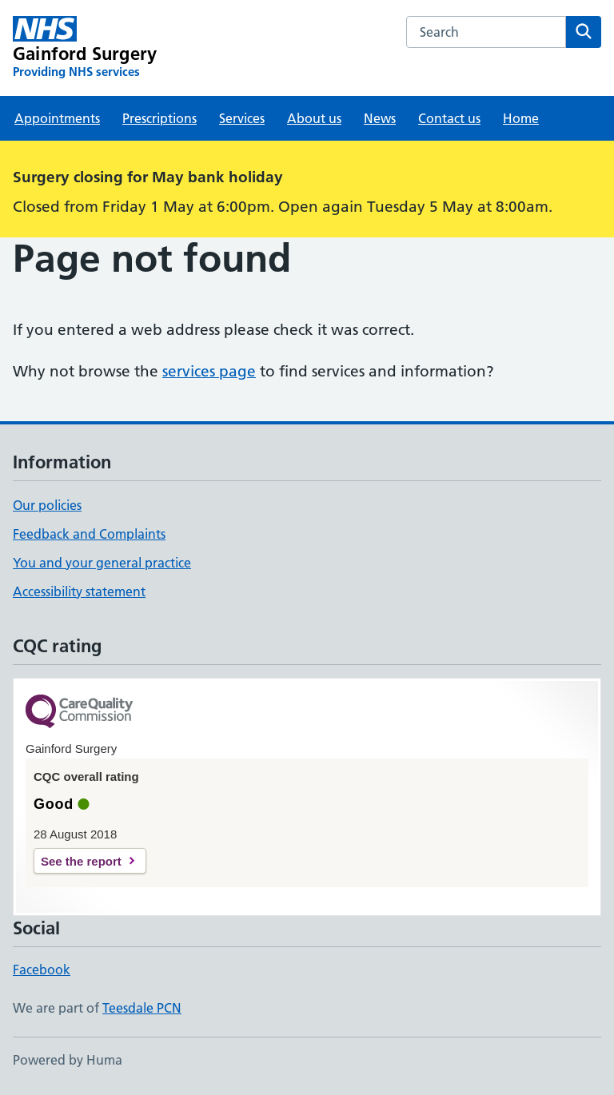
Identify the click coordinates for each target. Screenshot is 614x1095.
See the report (81, 861)
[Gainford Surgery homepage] (85, 48)
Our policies (47, 505)
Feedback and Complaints (89, 534)
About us (314, 118)
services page (209, 371)
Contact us (449, 118)
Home (521, 118)
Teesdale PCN (141, 1008)
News (380, 118)
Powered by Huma (67, 1060)
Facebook (41, 970)
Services (242, 118)
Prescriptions (159, 118)
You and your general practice (102, 563)
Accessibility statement (79, 591)
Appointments (57, 118)
